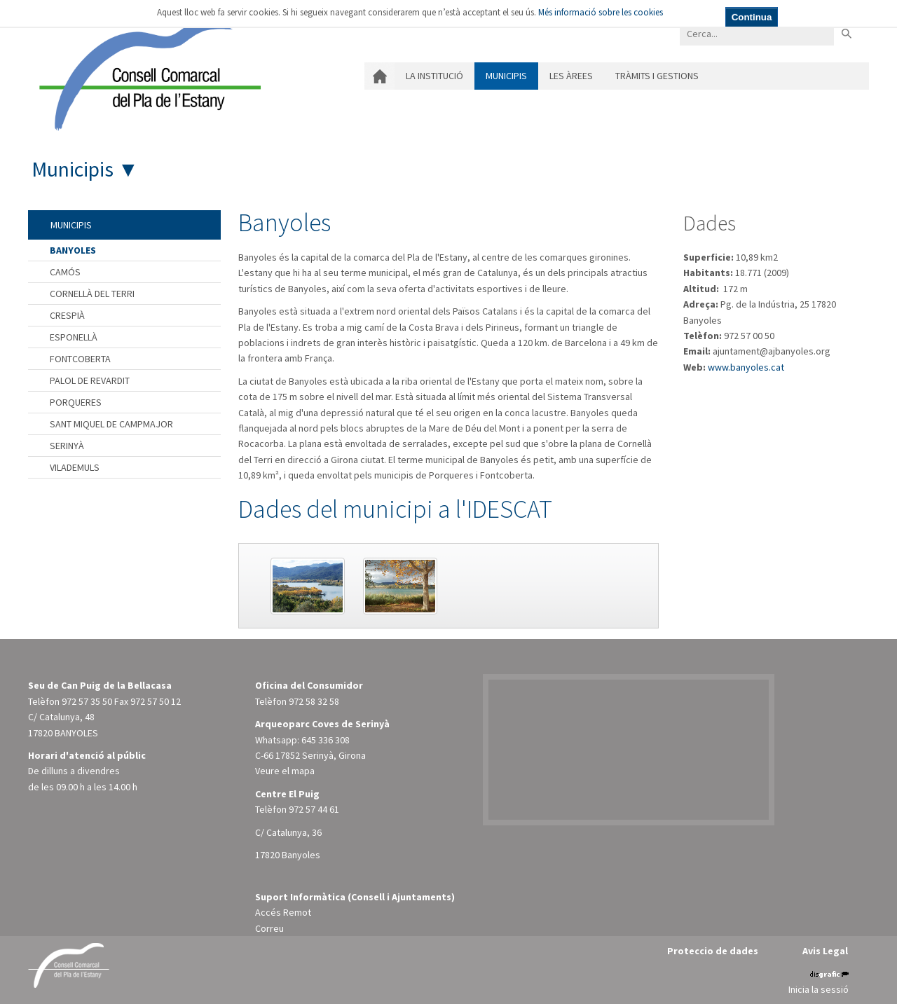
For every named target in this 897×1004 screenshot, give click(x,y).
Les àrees (571, 75)
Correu (269, 928)
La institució (434, 75)
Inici (379, 76)
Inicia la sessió (818, 989)
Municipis (506, 75)
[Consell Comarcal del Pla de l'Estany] (146, 73)
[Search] (757, 33)
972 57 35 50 (87, 701)
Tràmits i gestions (657, 75)
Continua (752, 17)
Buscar (846, 33)
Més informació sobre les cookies (600, 12)
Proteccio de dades (712, 950)
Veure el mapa (285, 770)
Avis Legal (825, 950)
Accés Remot (283, 912)
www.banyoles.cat (746, 367)
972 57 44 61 (314, 809)
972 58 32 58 (314, 701)
